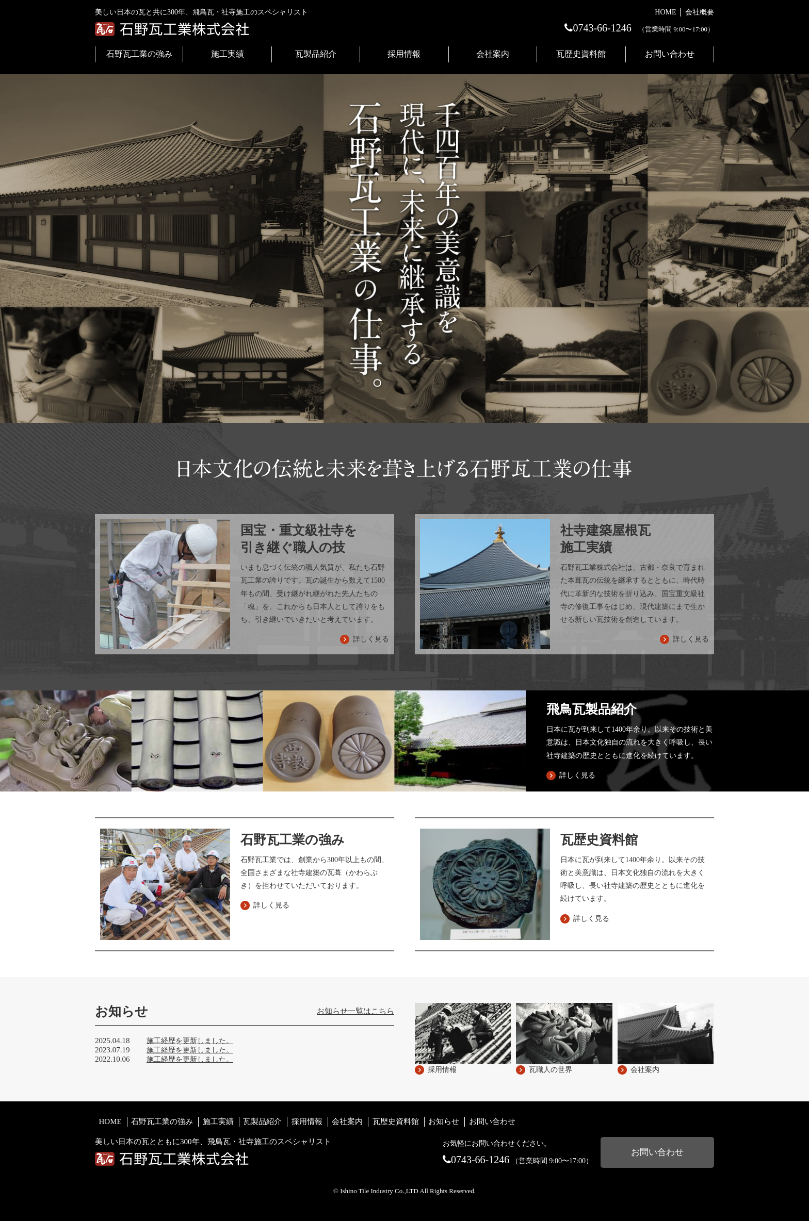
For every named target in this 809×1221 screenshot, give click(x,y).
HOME (665, 12)
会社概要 (699, 12)
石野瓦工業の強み (139, 54)
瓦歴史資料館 (581, 54)
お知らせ (443, 1121)
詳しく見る (577, 775)
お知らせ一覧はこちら (355, 1011)
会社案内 (492, 54)
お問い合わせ (669, 54)
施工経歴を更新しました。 (190, 1041)
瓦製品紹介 (315, 54)
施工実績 (227, 54)
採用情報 (403, 54)
